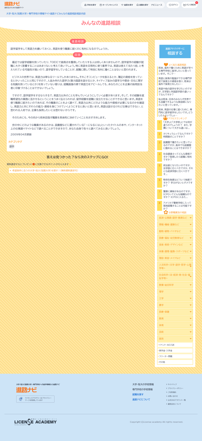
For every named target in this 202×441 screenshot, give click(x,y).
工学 (161, 298)
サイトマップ (171, 384)
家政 (161, 338)
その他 (162, 362)
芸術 (161, 332)
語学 (12, 146)
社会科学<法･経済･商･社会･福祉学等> (174, 276)
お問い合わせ (172, 396)
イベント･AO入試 (166, 345)
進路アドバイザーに (175, 52)
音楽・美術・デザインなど (171, 245)
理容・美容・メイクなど (170, 258)
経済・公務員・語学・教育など (173, 218)
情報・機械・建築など (169, 224)
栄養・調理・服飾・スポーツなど (174, 251)
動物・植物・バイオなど (170, 231)
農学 (161, 305)
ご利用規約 (171, 392)
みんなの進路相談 (67, 13)
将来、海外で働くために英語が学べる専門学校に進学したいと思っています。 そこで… (176, 71)
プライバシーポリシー (174, 388)
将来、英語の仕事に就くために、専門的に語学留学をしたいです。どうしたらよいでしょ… (176, 112)
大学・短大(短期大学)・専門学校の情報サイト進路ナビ (32, 13)
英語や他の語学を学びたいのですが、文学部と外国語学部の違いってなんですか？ (175, 92)
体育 (161, 325)
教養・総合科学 (166, 285)
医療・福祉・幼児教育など (171, 238)
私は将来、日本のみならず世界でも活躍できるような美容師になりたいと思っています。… (175, 102)
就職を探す (138, 394)
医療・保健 (164, 312)
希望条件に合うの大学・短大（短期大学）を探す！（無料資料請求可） (45, 170)
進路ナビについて (141, 399)
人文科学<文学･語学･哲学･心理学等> (175, 266)
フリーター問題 (165, 356)
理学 (161, 292)
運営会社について (173, 404)
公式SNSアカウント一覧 (176, 400)
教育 (161, 318)
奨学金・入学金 (165, 351)
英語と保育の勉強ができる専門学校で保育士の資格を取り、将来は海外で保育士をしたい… (175, 81)
